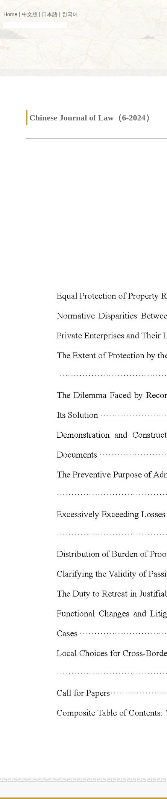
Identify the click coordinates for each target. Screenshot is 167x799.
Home (10, 14)
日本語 (50, 14)
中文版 (30, 14)
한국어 (70, 14)
